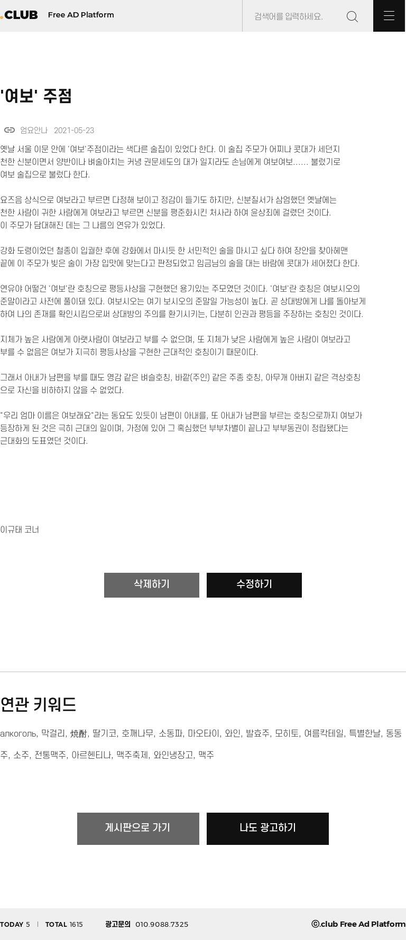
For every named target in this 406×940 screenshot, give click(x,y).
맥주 (206, 755)
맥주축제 (132, 755)
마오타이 (203, 734)
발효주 (258, 734)
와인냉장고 (173, 755)
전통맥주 (50, 755)
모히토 (287, 734)
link (9, 130)
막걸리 (53, 734)
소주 (21, 755)
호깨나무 (137, 734)
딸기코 (104, 734)
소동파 (170, 734)
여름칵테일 (324, 734)
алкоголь (18, 734)
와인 (233, 734)
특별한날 (365, 734)
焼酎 (78, 734)
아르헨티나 (91, 755)
